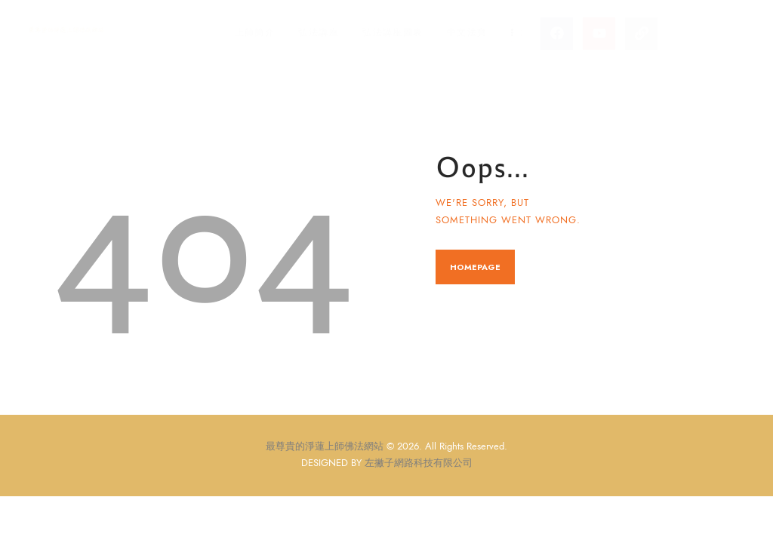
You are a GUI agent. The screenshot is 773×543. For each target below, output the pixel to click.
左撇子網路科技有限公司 (419, 463)
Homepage (475, 267)
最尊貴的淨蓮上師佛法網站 (324, 446)
